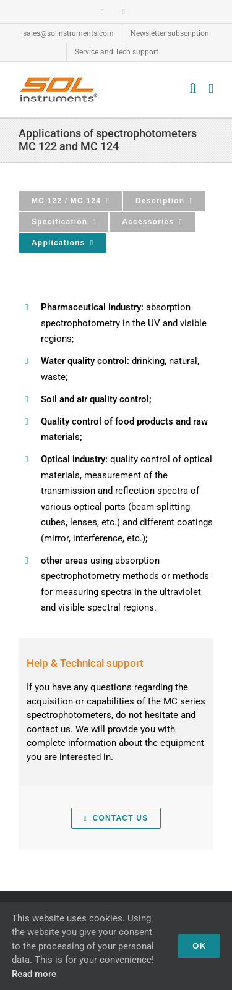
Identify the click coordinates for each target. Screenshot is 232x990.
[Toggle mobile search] (193, 88)
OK (199, 945)
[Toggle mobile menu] (210, 88)
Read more (34, 973)
